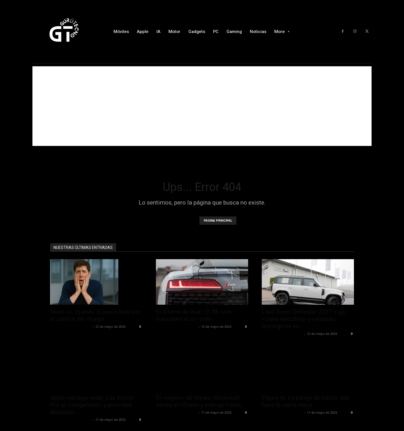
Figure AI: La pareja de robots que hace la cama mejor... (305, 401)
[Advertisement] (202, 106)
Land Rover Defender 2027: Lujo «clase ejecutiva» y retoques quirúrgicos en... (304, 318)
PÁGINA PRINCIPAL (218, 220)
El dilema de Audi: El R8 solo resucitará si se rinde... (194, 315)
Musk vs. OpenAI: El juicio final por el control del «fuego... (95, 315)
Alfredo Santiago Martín (70, 326)
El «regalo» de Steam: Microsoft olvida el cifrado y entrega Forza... (200, 401)
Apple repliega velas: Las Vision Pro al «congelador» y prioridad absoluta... (91, 404)
